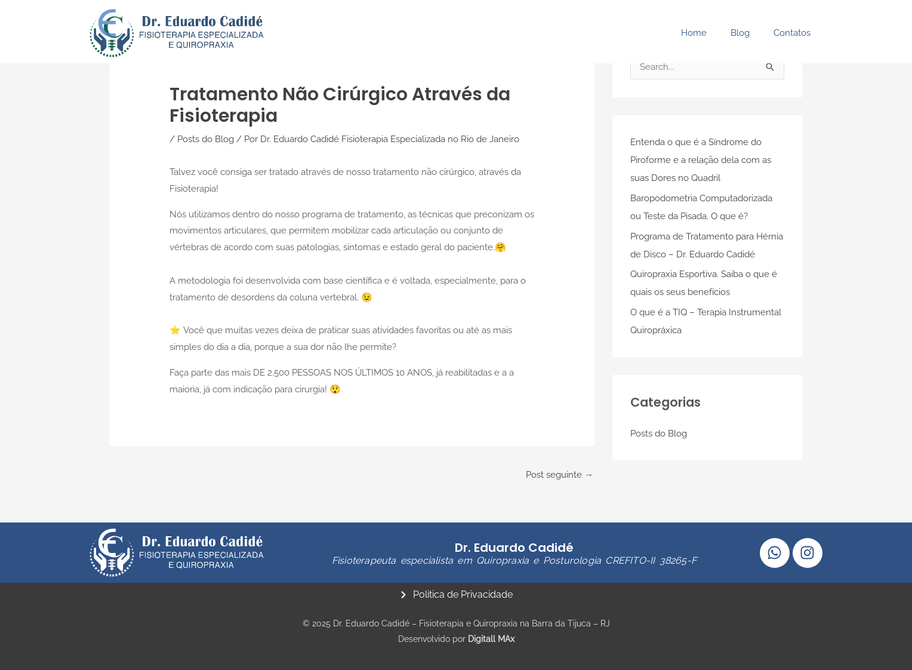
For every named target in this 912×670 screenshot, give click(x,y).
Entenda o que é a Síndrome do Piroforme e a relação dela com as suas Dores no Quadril (700, 160)
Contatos (792, 32)
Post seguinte (559, 473)
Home (694, 32)
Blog (740, 32)
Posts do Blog (205, 138)
